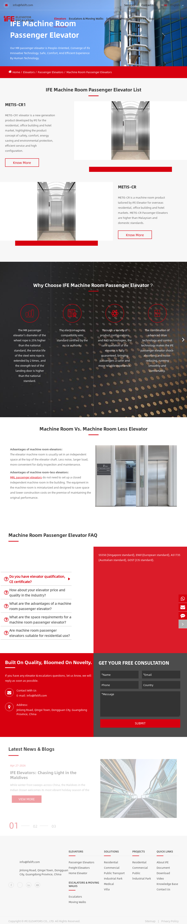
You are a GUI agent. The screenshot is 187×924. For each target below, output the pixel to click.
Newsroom (171, 21)
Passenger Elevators (50, 72)
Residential (111, 864)
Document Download (163, 872)
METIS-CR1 (15, 104)
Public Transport (114, 875)
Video (160, 880)
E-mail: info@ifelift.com (32, 695)
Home (16, 72)
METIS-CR (127, 187)
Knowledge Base (167, 886)
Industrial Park (113, 880)
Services (129, 5)
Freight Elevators (79, 870)
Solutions (112, 21)
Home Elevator (78, 875)
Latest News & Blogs (31, 750)
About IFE (140, 21)
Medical (109, 886)
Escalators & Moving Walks (86, 21)
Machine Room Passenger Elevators (89, 72)
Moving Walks (77, 904)
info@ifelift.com (18, 5)
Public (136, 875)
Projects (126, 21)
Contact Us (148, 5)
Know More (22, 162)
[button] (183, 339)
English (173, 5)
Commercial (111, 870)
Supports (155, 21)
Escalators (75, 898)
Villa (107, 891)
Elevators (60, 21)
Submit (140, 723)
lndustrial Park (141, 880)
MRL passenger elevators (26, 477)
